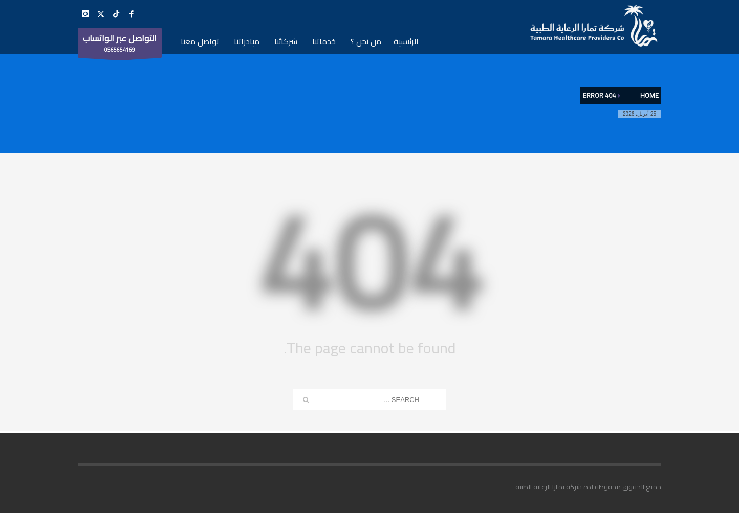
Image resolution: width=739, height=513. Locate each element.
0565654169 (120, 44)
